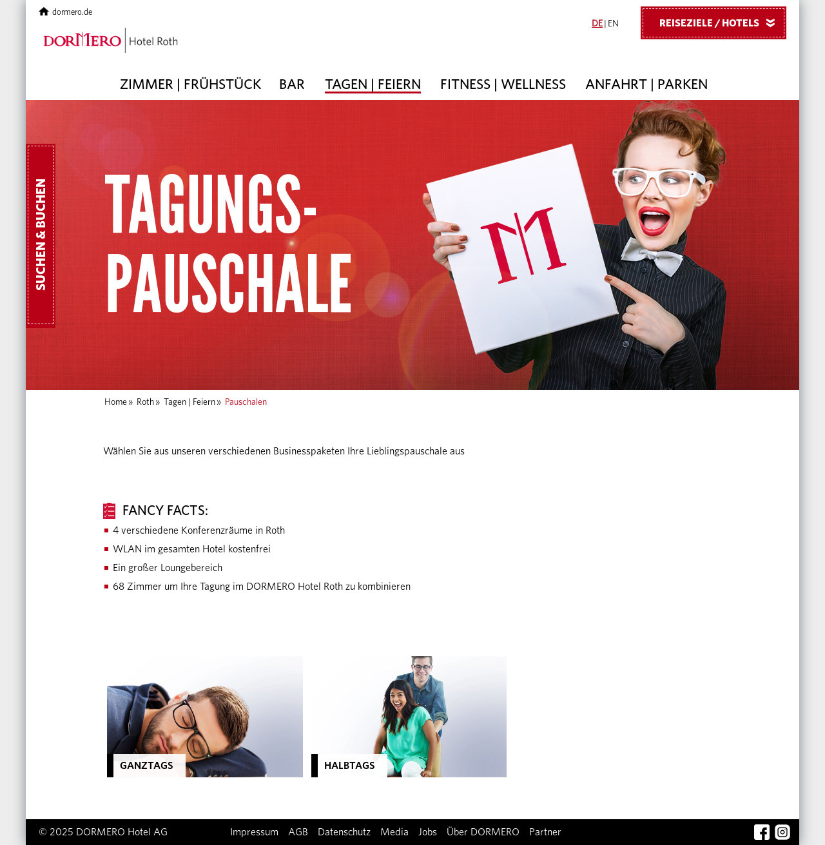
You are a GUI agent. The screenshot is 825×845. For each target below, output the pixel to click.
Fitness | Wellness (503, 84)
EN (613, 23)
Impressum (254, 832)
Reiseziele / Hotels (721, 22)
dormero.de (65, 12)
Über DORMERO (483, 832)
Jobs (427, 832)
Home (115, 402)
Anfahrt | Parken (646, 84)
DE (597, 23)
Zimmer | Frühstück (190, 84)
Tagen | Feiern (373, 84)
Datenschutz (344, 832)
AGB (298, 832)
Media (394, 832)
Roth (145, 402)
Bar (292, 84)
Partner (545, 832)
